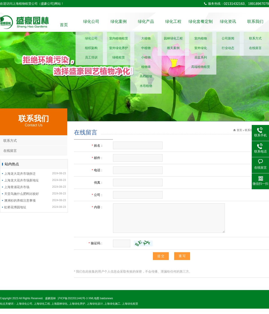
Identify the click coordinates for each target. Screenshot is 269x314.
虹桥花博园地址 (35, 212)
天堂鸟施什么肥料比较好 (35, 199)
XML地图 (93, 303)
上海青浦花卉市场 (35, 192)
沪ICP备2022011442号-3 (72, 303)
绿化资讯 (228, 25)
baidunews (106, 303)
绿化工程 (173, 25)
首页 (64, 25)
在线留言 (10, 156)
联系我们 (255, 25)
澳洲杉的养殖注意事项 (35, 205)
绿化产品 (146, 25)
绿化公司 (91, 25)
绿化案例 (119, 25)
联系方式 (10, 146)
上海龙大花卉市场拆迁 (35, 179)
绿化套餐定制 (201, 25)
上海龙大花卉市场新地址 (35, 185)
